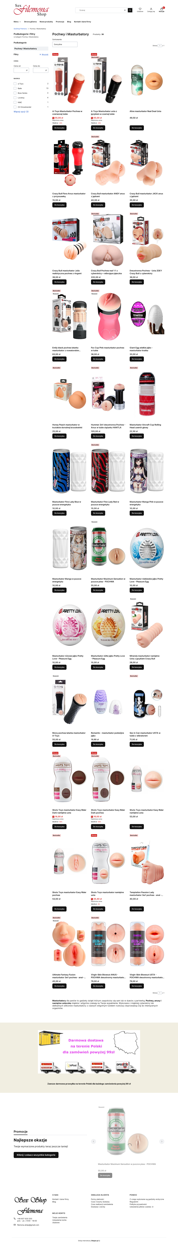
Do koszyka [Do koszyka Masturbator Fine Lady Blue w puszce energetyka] (59, 513)
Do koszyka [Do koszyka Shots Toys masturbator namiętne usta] (98, 909)
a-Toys (20, 84)
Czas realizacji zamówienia (102, 1204)
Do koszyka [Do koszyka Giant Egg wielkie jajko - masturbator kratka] (137, 359)
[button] (130, 10)
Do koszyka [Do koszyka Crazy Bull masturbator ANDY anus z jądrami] (98, 205)
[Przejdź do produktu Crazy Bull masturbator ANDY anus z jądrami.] (108, 162)
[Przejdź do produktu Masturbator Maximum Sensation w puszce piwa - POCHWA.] (108, 548)
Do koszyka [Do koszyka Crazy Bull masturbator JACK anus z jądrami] (137, 205)
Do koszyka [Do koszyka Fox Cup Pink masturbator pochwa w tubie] (98, 359)
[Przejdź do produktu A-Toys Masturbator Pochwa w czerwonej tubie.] (69, 80)
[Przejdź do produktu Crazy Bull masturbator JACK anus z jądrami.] (147, 162)
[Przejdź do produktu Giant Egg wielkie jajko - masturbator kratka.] (147, 317)
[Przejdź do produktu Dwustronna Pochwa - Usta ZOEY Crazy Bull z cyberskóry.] (147, 239)
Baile (20, 88)
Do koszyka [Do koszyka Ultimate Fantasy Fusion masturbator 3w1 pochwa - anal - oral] (59, 986)
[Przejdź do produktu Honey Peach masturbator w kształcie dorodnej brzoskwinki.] (69, 394)
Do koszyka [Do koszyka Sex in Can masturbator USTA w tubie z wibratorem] (137, 744)
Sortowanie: (57, 39)
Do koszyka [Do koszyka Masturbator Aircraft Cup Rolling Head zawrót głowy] (137, 436)
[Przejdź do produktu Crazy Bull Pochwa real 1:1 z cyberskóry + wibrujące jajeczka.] (108, 239)
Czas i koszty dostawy (100, 1202)
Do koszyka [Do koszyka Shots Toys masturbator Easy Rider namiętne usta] (137, 826)
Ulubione (56, 1222)
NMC (20, 102)
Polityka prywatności (138, 1204)
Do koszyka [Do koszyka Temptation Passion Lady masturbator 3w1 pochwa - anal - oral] (137, 909)
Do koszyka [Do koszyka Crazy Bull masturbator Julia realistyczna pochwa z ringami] (59, 282)
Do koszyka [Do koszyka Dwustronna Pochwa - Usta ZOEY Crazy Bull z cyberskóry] (137, 282)
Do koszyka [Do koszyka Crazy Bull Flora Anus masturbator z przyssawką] (59, 205)
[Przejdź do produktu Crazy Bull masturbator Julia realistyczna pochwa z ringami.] (69, 239)
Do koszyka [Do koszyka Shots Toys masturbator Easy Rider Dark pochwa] (98, 826)
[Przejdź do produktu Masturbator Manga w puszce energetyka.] (69, 548)
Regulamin (134, 1202)
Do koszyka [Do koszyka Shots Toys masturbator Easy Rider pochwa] (59, 909)
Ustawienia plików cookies (141, 1207)
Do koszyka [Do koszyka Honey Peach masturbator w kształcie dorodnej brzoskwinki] (59, 436)
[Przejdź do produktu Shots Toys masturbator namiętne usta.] (108, 861)
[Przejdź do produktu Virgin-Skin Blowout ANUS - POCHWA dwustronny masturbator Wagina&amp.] (108, 944)
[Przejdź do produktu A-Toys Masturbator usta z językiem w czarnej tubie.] (108, 80)
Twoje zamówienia (59, 1217)
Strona (155, 46)
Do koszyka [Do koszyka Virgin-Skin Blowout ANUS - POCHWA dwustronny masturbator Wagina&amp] (98, 986)
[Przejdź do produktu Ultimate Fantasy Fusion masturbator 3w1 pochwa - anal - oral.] (69, 944)
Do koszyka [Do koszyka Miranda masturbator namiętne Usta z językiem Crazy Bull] (137, 667)
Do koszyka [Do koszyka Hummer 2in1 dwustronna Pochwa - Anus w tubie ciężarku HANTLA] (98, 436)
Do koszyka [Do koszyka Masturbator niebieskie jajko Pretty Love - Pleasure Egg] (137, 590)
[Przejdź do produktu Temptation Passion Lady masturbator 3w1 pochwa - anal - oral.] (147, 861)
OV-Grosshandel (24, 107)
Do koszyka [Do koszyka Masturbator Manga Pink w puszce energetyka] (137, 513)
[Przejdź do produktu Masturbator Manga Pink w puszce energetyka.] (147, 471)
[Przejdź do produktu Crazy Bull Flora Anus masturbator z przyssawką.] (69, 162)
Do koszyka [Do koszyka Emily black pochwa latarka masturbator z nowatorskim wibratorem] (59, 359)
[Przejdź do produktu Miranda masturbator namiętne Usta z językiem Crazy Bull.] (147, 625)
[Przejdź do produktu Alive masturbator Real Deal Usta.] (147, 80)
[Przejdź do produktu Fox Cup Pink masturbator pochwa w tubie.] (108, 317)
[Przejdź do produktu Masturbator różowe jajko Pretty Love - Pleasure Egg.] (69, 625)
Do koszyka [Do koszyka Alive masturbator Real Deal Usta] (137, 128)
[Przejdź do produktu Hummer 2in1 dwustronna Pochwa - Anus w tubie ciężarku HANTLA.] (108, 394)
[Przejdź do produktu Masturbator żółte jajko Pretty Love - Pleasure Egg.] (108, 625)
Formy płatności (97, 1199)
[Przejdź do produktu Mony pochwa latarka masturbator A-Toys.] (69, 702)
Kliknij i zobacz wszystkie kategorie (36, 1155)
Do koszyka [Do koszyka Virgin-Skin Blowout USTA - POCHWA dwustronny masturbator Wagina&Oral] (137, 986)
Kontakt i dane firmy (60, 1199)
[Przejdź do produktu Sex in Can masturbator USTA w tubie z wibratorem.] (147, 702)
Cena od (17, 66)
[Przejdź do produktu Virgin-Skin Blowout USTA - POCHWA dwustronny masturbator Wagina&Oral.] (147, 944)
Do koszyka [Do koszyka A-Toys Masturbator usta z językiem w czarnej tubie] (98, 128)
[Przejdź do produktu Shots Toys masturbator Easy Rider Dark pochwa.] (108, 779)
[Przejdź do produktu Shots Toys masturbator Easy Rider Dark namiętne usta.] (69, 779)
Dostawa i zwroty (98, 1207)
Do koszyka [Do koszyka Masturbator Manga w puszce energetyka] (59, 590)
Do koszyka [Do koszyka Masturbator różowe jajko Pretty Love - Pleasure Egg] (59, 667)
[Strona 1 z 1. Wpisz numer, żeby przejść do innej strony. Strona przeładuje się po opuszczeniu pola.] (160, 45)
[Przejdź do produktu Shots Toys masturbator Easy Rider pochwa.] (69, 861)
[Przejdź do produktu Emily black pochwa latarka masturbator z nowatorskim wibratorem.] (69, 317)
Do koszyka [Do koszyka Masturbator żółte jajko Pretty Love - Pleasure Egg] (98, 667)
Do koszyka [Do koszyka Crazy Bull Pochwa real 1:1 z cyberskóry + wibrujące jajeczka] (98, 282)
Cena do (36, 66)
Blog (54, 1202)
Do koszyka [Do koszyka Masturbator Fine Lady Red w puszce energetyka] (98, 513)
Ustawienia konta (59, 1220)
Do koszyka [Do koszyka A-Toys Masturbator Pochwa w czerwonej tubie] (59, 128)
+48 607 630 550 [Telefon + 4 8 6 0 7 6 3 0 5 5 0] (24, 1219)
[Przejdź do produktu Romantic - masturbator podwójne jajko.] (108, 702)
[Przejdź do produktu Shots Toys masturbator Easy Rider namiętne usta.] (147, 779)
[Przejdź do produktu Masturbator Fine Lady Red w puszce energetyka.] (108, 471)
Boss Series (22, 93)
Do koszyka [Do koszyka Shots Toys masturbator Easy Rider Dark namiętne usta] (59, 826)
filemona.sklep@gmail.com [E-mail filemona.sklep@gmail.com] (28, 1225)
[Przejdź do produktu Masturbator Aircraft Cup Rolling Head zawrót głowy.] (147, 394)
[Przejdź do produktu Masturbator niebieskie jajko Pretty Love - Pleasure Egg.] (147, 548)
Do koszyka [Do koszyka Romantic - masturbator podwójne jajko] (98, 744)
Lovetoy (21, 98)
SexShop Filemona (20, 29)
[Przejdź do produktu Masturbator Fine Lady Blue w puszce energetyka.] (69, 471)
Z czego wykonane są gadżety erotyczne (147, 1199)
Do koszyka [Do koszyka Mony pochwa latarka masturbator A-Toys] (59, 744)
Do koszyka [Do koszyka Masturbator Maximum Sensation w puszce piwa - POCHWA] (98, 590)
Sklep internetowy (88, 1241)
